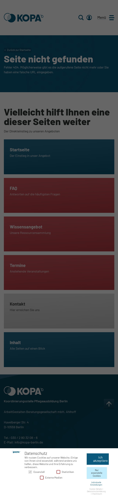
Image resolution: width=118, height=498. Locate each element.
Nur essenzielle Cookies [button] (96, 472)
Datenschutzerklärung (96, 490)
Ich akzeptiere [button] (100, 458)
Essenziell (36, 471)
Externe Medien (51, 477)
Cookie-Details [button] (95, 488)
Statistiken (65, 471)
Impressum (97, 493)
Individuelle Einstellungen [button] (96, 482)
